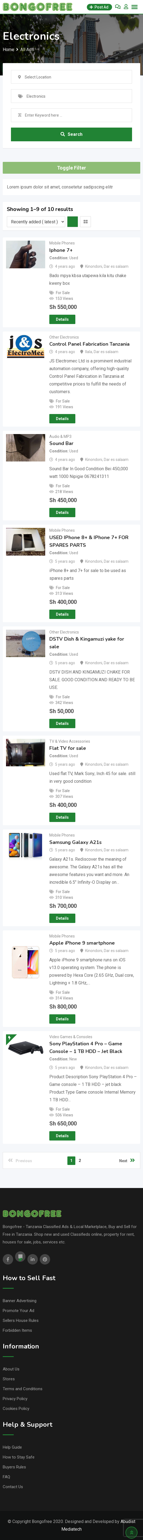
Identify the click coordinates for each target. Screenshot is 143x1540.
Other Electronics (64, 337)
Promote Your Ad (18, 1310)
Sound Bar (61, 443)
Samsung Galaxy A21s (75, 842)
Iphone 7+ (61, 250)
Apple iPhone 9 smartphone (82, 943)
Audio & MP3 (60, 436)
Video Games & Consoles (70, 1037)
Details (62, 319)
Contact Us (13, 1486)
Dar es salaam (116, 266)
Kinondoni (93, 266)
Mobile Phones (62, 243)
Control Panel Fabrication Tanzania (89, 344)
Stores (9, 1378)
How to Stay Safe (19, 1457)
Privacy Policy (15, 1398)
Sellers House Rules (21, 1320)
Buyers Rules (14, 1467)
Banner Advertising (19, 1300)
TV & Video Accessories (69, 741)
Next (127, 1160)
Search (71, 134)
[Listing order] (36, 221)
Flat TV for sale (67, 748)
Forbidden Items (17, 1330)
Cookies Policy (16, 1408)
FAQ (6, 1476)
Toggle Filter (71, 168)
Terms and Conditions (22, 1388)
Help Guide (12, 1447)
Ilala (88, 352)
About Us (11, 1369)
